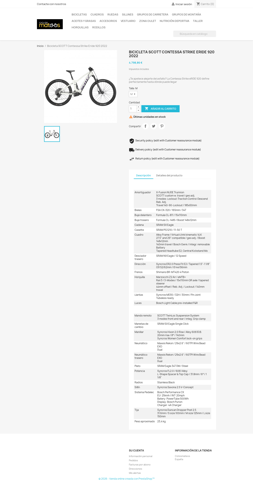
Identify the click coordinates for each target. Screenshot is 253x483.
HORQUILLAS (80, 27)
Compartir (145, 126)
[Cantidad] (133, 108)
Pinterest (162, 126)
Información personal (140, 456)
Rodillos (99, 27)
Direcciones (135, 468)
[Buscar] (194, 34)
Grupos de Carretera (152, 14)
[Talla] (133, 94)
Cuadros (97, 14)
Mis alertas (135, 472)
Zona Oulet (147, 21)
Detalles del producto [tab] (169, 175)
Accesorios (108, 21)
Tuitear (153, 126)
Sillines (127, 14)
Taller (198, 21)
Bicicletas (79, 14)
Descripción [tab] (143, 175)
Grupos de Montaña (186, 14)
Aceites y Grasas (84, 21)
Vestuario (128, 21)
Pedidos (133, 460)
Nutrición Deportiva (174, 21)
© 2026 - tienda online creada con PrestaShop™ (127, 478)
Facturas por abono (140, 464)
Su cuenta (136, 450)
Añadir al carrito (160, 109)
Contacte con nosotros (51, 4)
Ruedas (112, 14)
